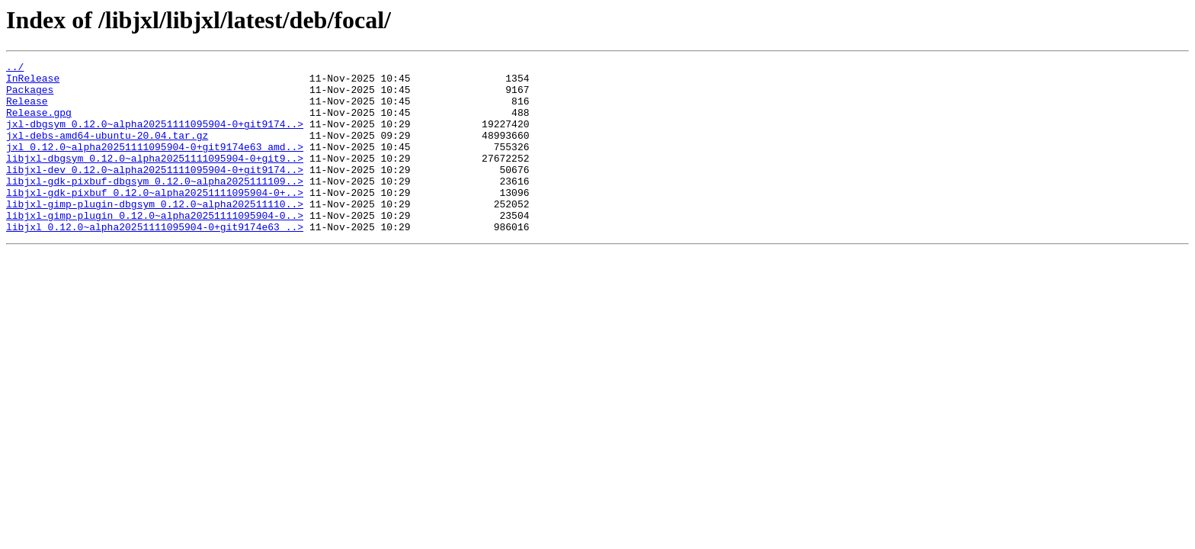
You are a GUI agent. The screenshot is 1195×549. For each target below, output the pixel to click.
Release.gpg (39, 123)
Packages (29, 96)
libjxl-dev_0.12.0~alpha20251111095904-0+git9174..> (154, 192)
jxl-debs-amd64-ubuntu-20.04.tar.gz (107, 151)
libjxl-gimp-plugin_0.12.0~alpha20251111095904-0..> (154, 247)
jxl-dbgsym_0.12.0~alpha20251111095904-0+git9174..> (154, 137)
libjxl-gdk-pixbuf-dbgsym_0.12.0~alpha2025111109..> (154, 206)
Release (27, 110)
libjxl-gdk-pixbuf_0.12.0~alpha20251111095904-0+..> (154, 219)
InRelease (32, 82)
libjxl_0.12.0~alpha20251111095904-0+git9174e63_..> (154, 261)
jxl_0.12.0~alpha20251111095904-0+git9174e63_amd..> (154, 165)
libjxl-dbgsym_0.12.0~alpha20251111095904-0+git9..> (154, 178)
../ (15, 68)
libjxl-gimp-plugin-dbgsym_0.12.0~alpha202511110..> (154, 233)
